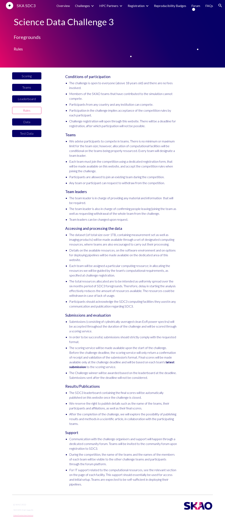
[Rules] (26, 110)
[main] (112, 22)
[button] (220, 5)
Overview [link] (63, 6)
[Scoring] (26, 76)
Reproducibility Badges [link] (170, 6)
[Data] (26, 122)
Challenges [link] (82, 6)
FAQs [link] (209, 6)
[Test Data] (26, 133)
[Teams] (26, 87)
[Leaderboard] (26, 99)
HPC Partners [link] (108, 6)
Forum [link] (195, 6)
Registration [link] (136, 6)
